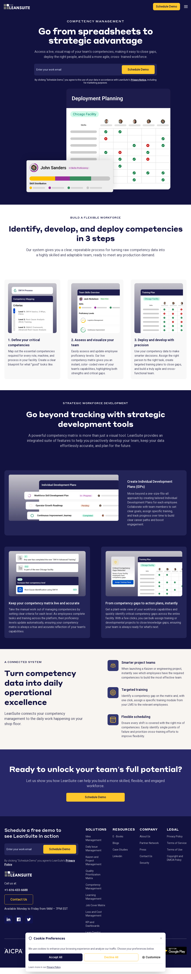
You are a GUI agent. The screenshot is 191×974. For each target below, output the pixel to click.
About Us (145, 836)
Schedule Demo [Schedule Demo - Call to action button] (95, 797)
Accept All (55, 957)
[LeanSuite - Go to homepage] (16, 7)
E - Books (118, 836)
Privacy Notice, (139, 80)
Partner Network (149, 843)
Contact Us (18, 899)
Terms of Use (174, 849)
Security (144, 862)
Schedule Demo (138, 69)
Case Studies (120, 849)
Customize (151, 957)
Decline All (111, 957)
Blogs (116, 843)
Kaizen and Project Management (93, 860)
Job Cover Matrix (95, 905)
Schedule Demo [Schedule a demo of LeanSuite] (166, 6)
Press (143, 849)
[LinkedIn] (8, 919)
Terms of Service (177, 843)
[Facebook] (19, 919)
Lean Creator (93, 932)
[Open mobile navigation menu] (186, 6)
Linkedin (117, 856)
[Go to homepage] (18, 874)
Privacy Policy (53, 967)
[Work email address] (79, 69)
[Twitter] (29, 919)
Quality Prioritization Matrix (93, 874)
